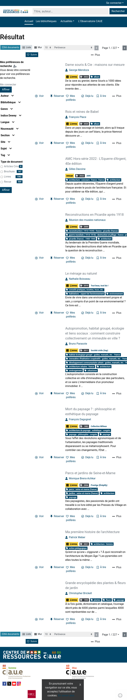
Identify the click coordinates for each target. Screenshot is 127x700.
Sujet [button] (6, 148)
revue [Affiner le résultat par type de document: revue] (7, 181)
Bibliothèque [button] (11, 102)
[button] (67, 21)
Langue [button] (7, 122)
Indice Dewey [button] (11, 115)
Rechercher (118, 11)
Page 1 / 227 (109, 47)
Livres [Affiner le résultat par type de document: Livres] (7, 176)
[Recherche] (71, 11)
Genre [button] (7, 109)
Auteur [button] (7, 95)
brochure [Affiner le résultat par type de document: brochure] (9, 171)
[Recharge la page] (48, 47)
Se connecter (114, 2)
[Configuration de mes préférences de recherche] (15, 66)
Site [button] (5, 141)
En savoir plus (66, 695)
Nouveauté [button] (10, 128)
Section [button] (8, 135)
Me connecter (8, 84)
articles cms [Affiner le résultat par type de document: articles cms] (11, 166)
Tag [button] (5, 155)
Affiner (6, 89)
